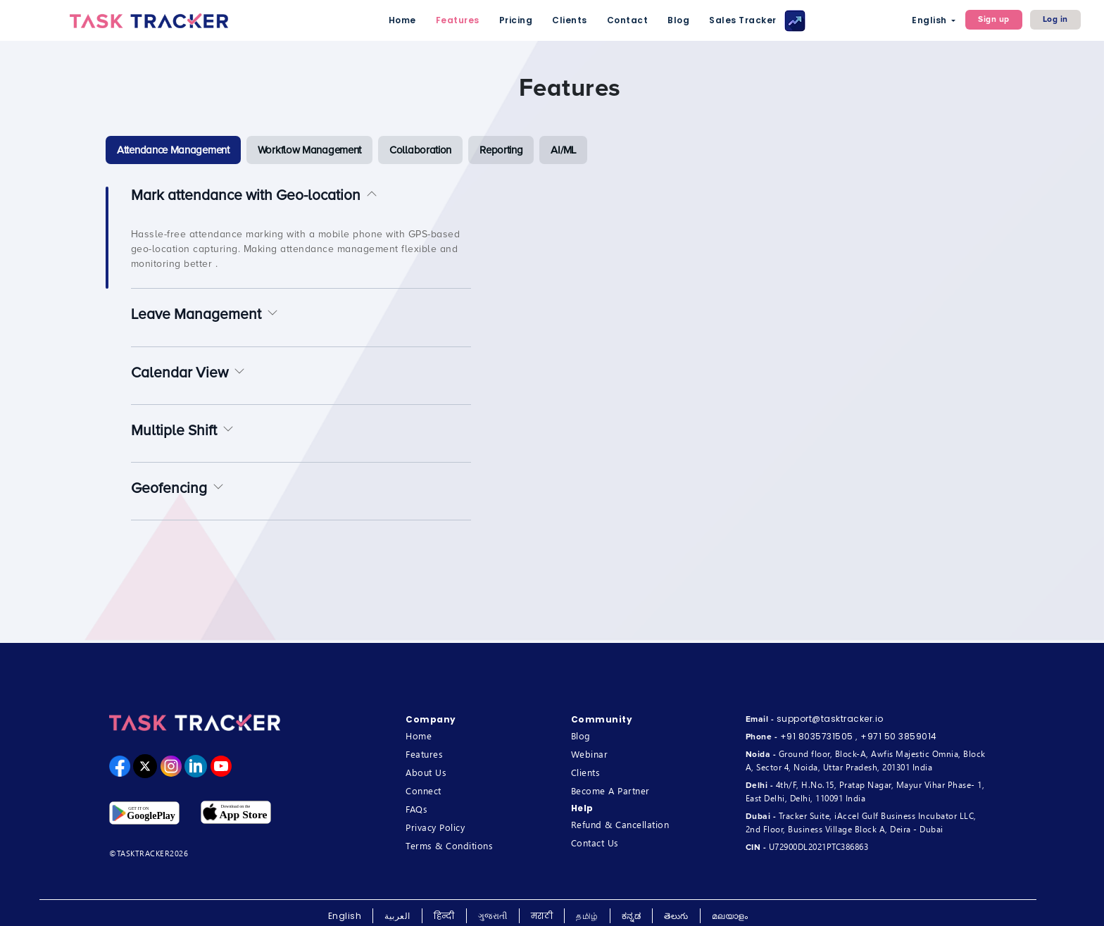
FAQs (416, 809)
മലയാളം (730, 916)
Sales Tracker (757, 21)
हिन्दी (444, 916)
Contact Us (595, 843)
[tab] (173, 150)
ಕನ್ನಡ (631, 916)
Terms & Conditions (449, 845)
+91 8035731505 (816, 736)
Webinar (589, 754)
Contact (627, 20)
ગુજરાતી (493, 916)
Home (402, 20)
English (345, 916)
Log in (1055, 19)
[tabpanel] (570, 372)
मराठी (542, 916)
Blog (678, 20)
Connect (423, 790)
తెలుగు (676, 916)
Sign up (994, 19)
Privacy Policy (435, 827)
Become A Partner (610, 790)
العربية (397, 916)
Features (457, 20)
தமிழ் (587, 916)
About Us (426, 772)
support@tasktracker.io (830, 719)
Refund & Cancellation (620, 824)
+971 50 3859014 (898, 736)
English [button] (930, 20)
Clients (569, 20)
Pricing (516, 20)
